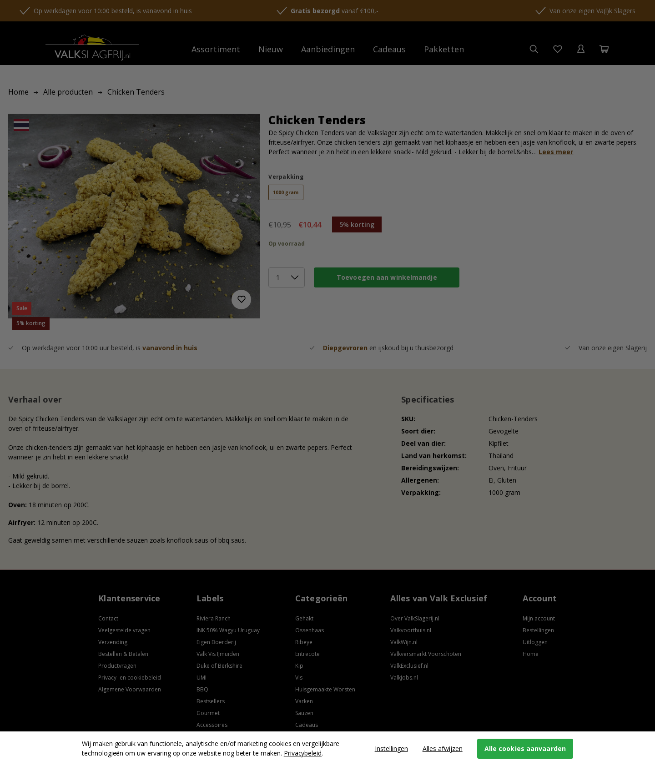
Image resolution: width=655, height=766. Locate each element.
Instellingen (391, 748)
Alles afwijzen (443, 748)
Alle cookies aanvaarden (525, 748)
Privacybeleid (303, 753)
